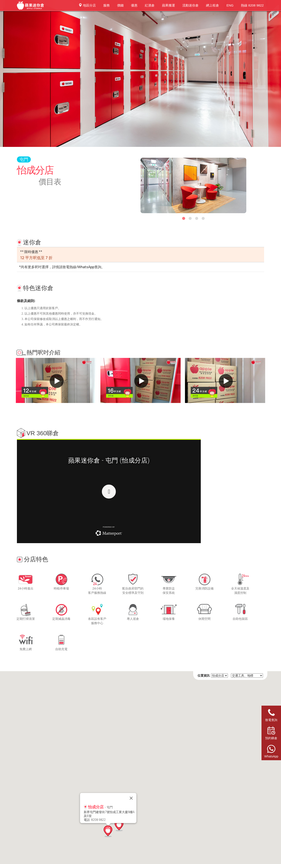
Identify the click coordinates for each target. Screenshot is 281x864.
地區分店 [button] (87, 5)
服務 (106, 5)
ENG (230, 5)
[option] (193, 185)
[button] (119, 825)
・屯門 (98, 807)
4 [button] (203, 221)
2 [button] (190, 221)
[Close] (131, 798)
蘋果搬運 (168, 5)
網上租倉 (212, 5)
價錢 (120, 5)
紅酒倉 (150, 5)
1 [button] (183, 221)
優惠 (134, 5)
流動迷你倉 (190, 5)
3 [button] (196, 221)
